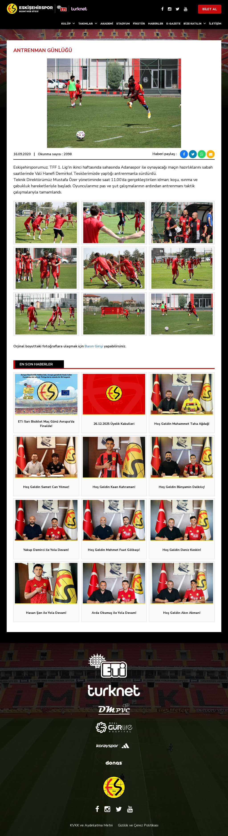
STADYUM (123, 23)
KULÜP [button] (68, 23)
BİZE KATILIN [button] (194, 23)
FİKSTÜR (139, 23)
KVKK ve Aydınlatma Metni (91, 825)
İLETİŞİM (215, 23)
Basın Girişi (94, 346)
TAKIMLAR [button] (87, 23)
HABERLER (155, 23)
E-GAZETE (173, 23)
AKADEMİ (106, 23)
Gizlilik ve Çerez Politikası (138, 825)
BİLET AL (209, 9)
